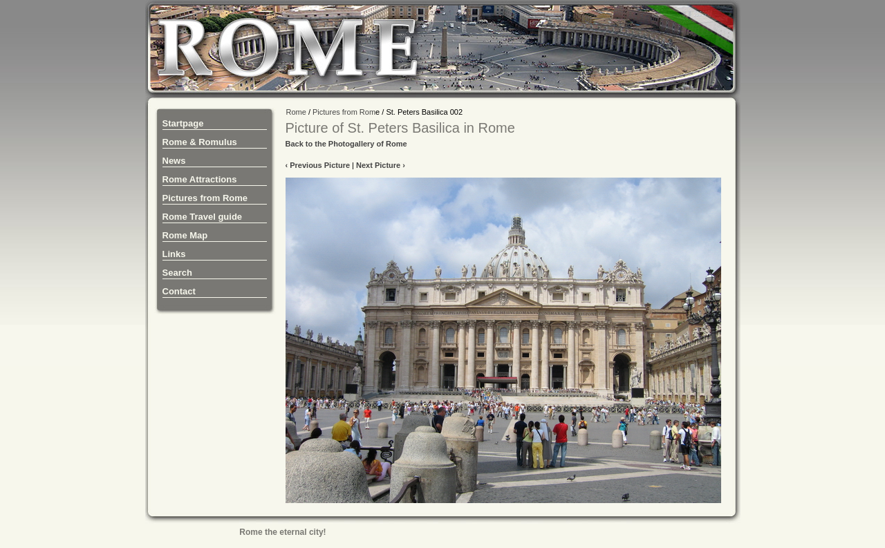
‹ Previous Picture (318, 165)
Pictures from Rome (205, 198)
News (174, 160)
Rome (296, 112)
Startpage (183, 123)
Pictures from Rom (344, 112)
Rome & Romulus (199, 142)
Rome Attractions (199, 179)
